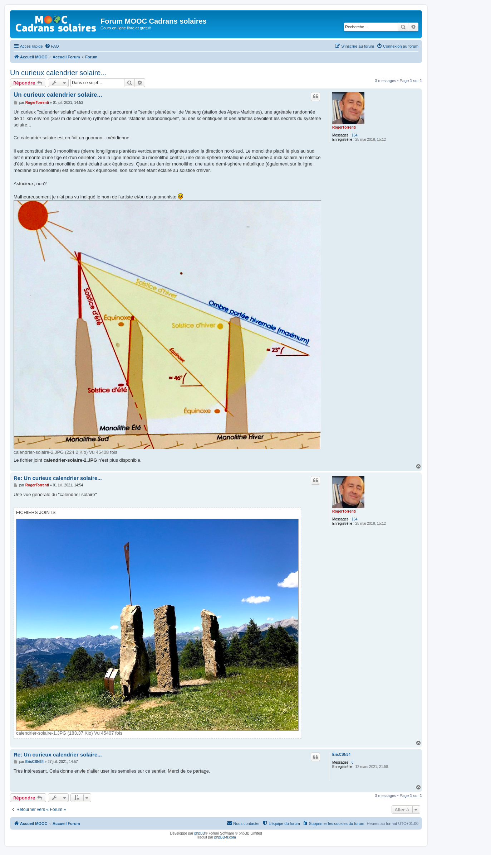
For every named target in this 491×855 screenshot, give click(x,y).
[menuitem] (52, 46)
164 (355, 135)
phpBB (199, 833)
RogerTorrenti (344, 127)
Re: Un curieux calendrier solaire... (58, 478)
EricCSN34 (341, 754)
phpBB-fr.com (225, 837)
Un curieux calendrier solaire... (58, 73)
